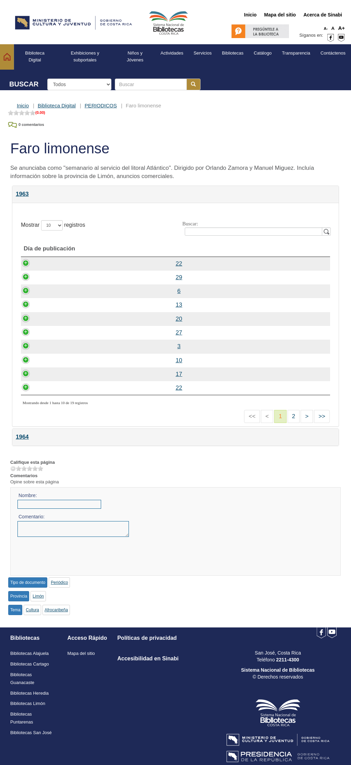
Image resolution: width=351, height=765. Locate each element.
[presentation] (69, 553)
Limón (38, 596)
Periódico (59, 582)
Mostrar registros (53, 225)
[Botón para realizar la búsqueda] (193, 84)
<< (252, 416)
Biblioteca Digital (57, 105)
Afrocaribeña (56, 610)
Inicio (23, 105)
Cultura (32, 610)
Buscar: (255, 228)
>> (321, 416)
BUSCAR (24, 84)
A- (326, 28)
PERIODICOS (101, 105)
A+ (341, 28)
